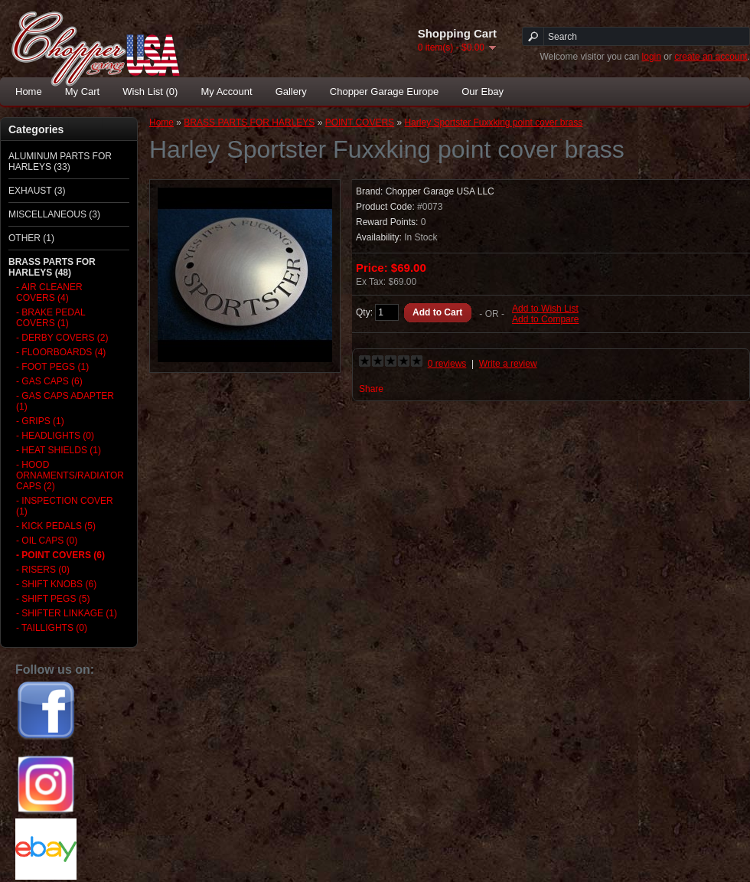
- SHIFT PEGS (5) (53, 598)
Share (371, 389)
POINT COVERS (359, 122)
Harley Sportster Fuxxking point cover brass (493, 122)
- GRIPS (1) (40, 421)
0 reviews (447, 363)
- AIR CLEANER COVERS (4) (49, 292)
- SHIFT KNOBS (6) (56, 584)
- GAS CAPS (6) (49, 381)
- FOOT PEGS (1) (52, 366)
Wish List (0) (150, 91)
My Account (226, 91)
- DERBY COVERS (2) (62, 337)
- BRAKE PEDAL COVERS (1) (50, 317)
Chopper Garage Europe (384, 91)
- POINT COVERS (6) (60, 555)
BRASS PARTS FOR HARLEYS (249, 122)
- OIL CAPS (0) (46, 540)
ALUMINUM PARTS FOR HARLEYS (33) (60, 161)
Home (28, 91)
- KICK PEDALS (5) (56, 526)
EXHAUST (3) (36, 190)
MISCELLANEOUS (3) (54, 214)
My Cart (82, 91)
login (651, 56)
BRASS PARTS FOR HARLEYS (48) (52, 267)
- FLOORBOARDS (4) (61, 352)
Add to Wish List (545, 308)
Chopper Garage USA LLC (440, 191)
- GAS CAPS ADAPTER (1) (65, 401)
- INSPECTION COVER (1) (64, 506)
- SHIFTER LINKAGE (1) (66, 613)
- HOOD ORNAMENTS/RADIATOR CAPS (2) (67, 475)
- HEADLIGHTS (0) (55, 435)
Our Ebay (482, 91)
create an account (710, 56)
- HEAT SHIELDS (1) (58, 450)
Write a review (508, 363)
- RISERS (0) (43, 569)
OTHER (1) (31, 238)
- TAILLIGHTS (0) (51, 627)
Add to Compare (545, 319)
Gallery (291, 91)
